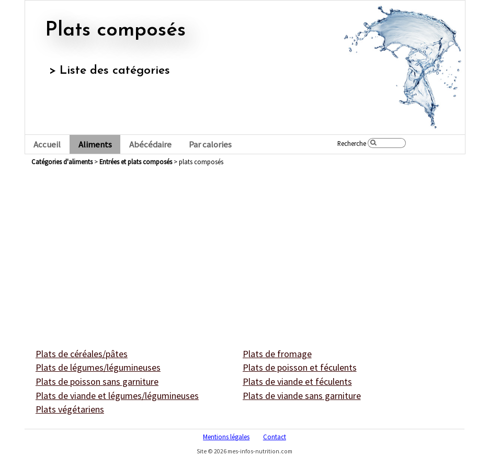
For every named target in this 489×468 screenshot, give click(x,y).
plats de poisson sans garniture (97, 381)
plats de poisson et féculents (300, 367)
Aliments (95, 144)
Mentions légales (226, 436)
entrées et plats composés (135, 161)
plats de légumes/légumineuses (98, 367)
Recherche (351, 143)
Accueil (47, 144)
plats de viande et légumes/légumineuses (117, 396)
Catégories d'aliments (62, 161)
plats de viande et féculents (297, 381)
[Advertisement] (245, 246)
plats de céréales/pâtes (82, 354)
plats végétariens (70, 409)
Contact (274, 436)
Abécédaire (150, 144)
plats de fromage (277, 354)
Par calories (210, 144)
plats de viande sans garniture (302, 396)
